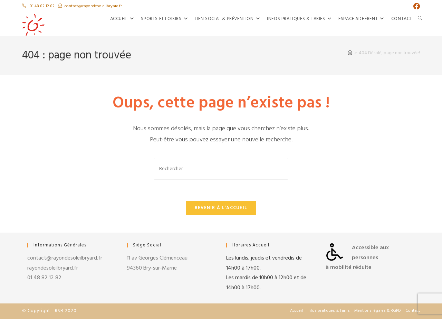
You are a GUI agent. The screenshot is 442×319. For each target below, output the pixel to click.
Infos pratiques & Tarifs (328, 310)
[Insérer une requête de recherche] (221, 169)
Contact (412, 310)
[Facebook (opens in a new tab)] (415, 6)
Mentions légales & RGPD (377, 310)
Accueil (296, 310)
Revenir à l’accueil (221, 208)
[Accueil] (350, 53)
